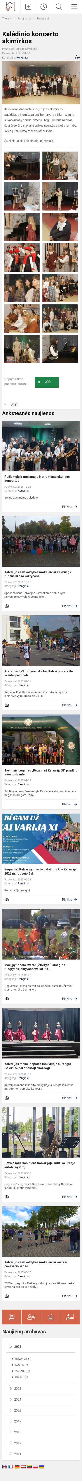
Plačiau (67, 507)
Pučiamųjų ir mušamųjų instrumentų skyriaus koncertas (37, 478)
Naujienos (24, 18)
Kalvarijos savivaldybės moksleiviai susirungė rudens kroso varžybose (37, 574)
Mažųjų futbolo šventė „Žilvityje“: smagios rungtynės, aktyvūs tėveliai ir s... (34, 967)
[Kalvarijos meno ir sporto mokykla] (10, 6)
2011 (17, 1454)
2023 (17, 1410)
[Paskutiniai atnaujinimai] (43, 7)
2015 (17, 1432)
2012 (17, 1443)
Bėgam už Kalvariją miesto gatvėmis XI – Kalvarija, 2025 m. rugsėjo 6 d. (40, 871)
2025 (17, 1388)
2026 (17, 1346)
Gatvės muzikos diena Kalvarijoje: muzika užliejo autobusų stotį (39, 1165)
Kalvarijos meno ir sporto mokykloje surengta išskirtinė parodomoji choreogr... (37, 1066)
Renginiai (43, 18)
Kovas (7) (21, 1364)
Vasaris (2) (22, 1370)
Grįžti (14, 404)
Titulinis (7, 18)
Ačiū (44, 382)
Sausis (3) (21, 1377)
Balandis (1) (23, 1358)
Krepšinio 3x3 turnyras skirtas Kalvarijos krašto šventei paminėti (38, 673)
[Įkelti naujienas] (28, 7)
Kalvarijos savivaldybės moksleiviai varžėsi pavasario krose (35, 1264)
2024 (17, 1399)
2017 (17, 1421)
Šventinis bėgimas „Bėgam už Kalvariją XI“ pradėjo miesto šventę (40, 772)
